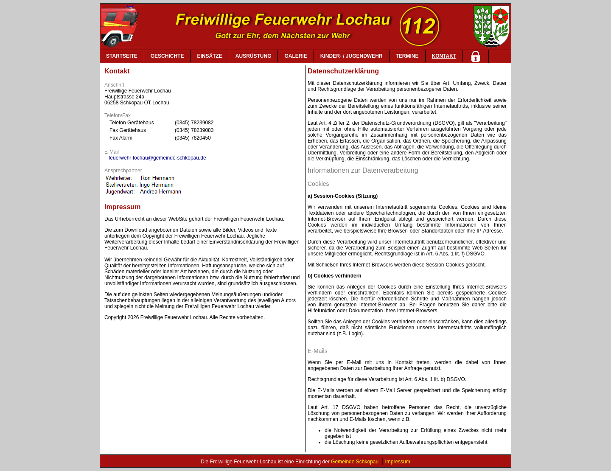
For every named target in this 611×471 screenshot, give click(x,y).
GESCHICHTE (167, 56)
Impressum (397, 462)
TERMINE (407, 56)
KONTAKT (444, 56)
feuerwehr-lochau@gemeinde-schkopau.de (157, 158)
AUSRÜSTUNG (253, 56)
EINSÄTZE (209, 56)
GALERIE (295, 56)
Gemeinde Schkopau (354, 462)
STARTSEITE (121, 56)
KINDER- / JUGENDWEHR (351, 56)
